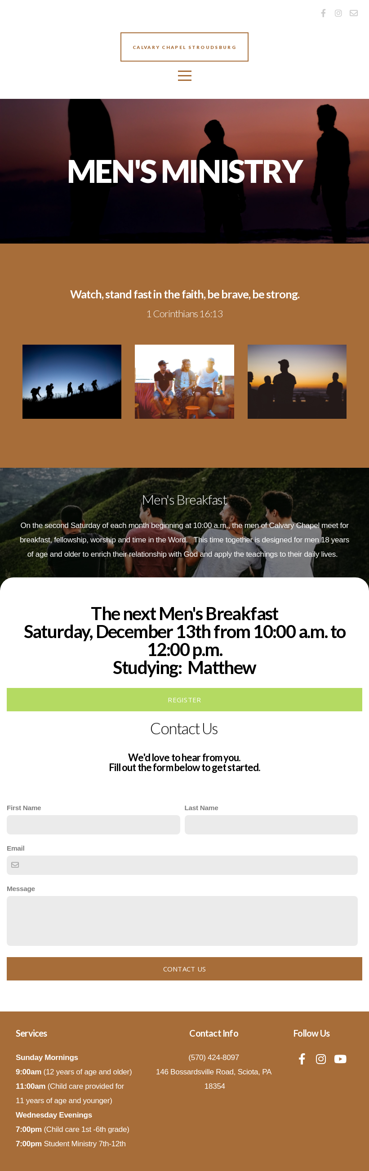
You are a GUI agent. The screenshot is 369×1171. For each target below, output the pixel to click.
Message (21, 888)
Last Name (201, 808)
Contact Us (184, 968)
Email (15, 848)
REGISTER (184, 699)
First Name (24, 808)
